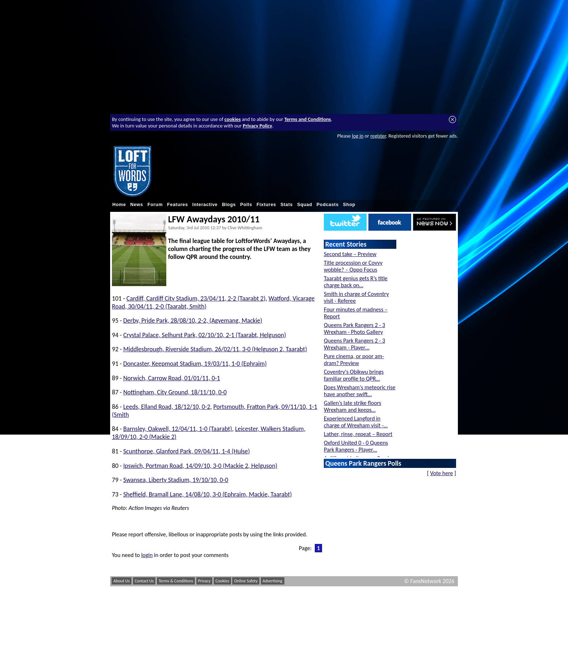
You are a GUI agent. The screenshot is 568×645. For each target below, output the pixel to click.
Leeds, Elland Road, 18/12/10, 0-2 (166, 407)
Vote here (441, 473)
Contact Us (144, 580)
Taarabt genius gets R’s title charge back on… (356, 282)
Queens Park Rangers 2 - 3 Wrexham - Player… (354, 344)
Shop (349, 204)
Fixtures (266, 204)
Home (119, 204)
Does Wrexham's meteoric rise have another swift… (360, 391)
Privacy (204, 580)
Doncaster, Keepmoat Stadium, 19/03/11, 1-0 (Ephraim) (195, 364)
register (378, 136)
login (147, 555)
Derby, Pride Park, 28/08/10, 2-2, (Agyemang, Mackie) (192, 320)
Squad (304, 204)
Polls (246, 204)
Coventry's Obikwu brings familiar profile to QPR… (354, 375)
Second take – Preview (350, 254)
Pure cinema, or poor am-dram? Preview (354, 360)
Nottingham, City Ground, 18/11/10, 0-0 (175, 392)
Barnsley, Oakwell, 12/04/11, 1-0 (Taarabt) (177, 429)
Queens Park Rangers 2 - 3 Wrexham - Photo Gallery (354, 328)
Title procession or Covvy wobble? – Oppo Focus (353, 266)
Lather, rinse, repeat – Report (358, 434)
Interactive (205, 204)
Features (177, 204)
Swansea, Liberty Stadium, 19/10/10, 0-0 (175, 480)
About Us (121, 580)
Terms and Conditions (307, 119)
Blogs (229, 204)
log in (357, 136)
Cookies (222, 580)
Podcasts (328, 204)
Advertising (273, 580)
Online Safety (246, 580)
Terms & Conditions (176, 580)
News (136, 204)
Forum (155, 204)
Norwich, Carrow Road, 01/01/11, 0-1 (171, 378)
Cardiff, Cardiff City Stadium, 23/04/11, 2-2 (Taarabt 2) (196, 298)
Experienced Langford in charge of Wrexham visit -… (356, 422)
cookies (233, 119)
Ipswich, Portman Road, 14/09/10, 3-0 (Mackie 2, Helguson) (200, 466)
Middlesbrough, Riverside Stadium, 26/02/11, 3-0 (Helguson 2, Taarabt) (215, 349)
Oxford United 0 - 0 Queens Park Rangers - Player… (356, 446)
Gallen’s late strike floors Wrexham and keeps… (352, 406)
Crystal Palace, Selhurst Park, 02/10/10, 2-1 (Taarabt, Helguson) (204, 335)
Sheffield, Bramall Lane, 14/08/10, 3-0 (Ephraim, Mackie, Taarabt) (207, 494)
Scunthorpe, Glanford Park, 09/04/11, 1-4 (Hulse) (186, 451)
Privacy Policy (257, 125)
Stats (286, 204)
